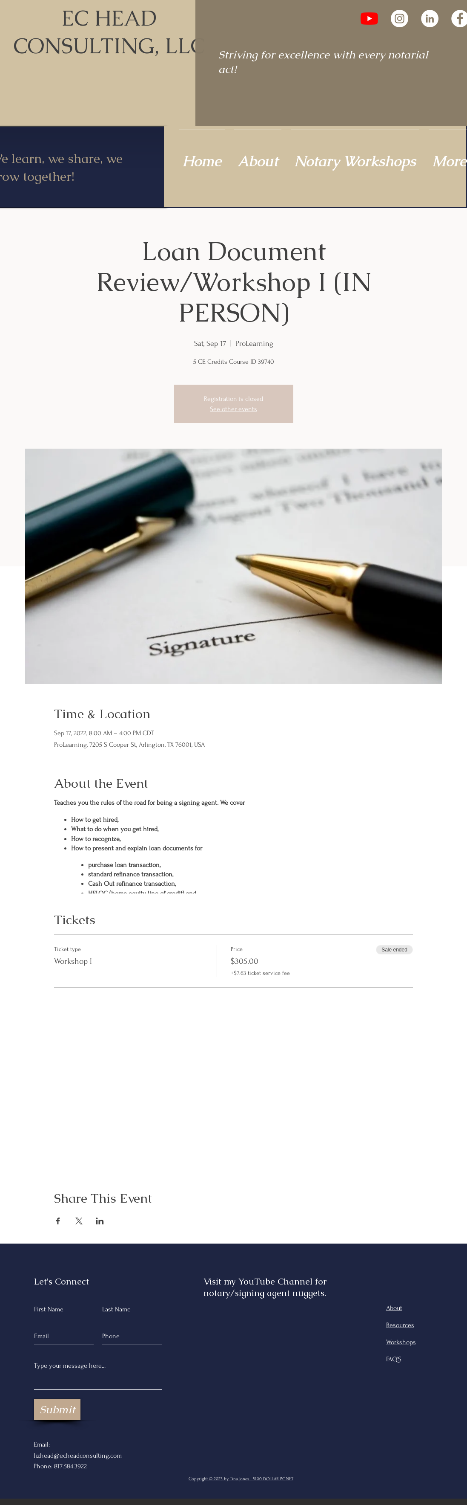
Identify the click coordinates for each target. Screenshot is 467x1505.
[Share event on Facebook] (58, 1221)
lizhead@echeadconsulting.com (78, 1455)
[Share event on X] (79, 1221)
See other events (233, 409)
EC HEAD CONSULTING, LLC (109, 32)
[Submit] (57, 1409)
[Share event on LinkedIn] (100, 1221)
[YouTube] (369, 18)
